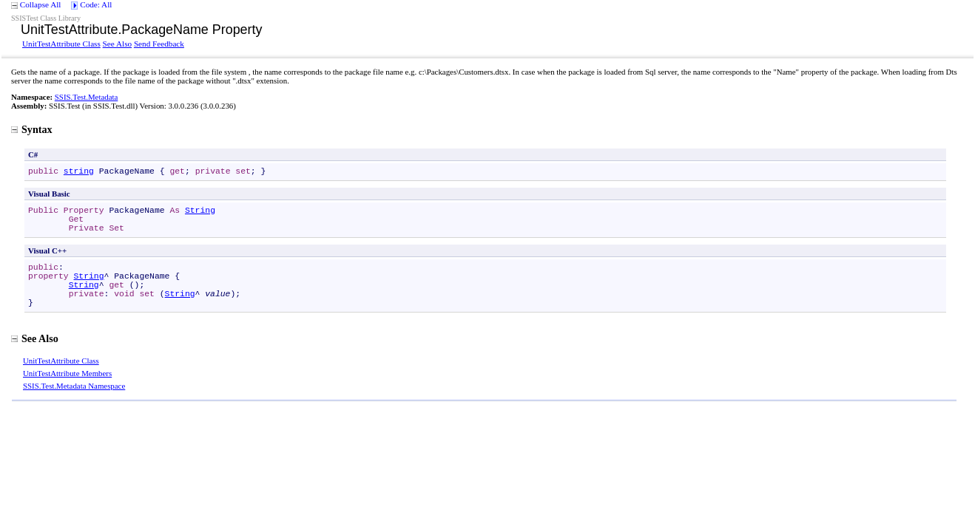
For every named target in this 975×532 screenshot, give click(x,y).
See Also (117, 43)
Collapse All (40, 4)
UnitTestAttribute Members (67, 373)
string (79, 171)
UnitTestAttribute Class (61, 43)
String (200, 210)
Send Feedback (159, 43)
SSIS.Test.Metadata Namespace (74, 385)
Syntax (32, 129)
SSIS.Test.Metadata (86, 96)
